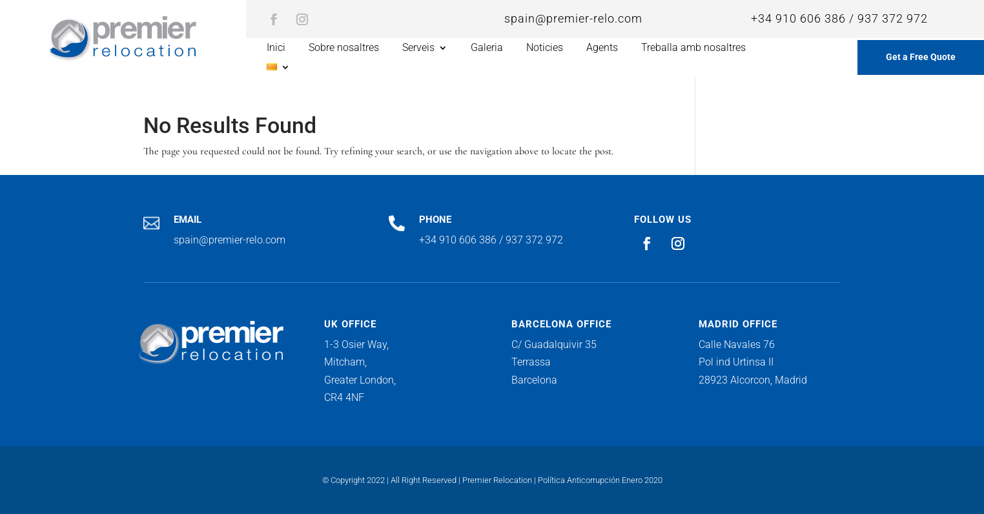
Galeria (487, 48)
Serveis (418, 48)
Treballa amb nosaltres (693, 48)
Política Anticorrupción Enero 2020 (600, 480)
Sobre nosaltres (344, 48)
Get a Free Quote (921, 57)
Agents (602, 48)
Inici (276, 48)
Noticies (544, 48)
